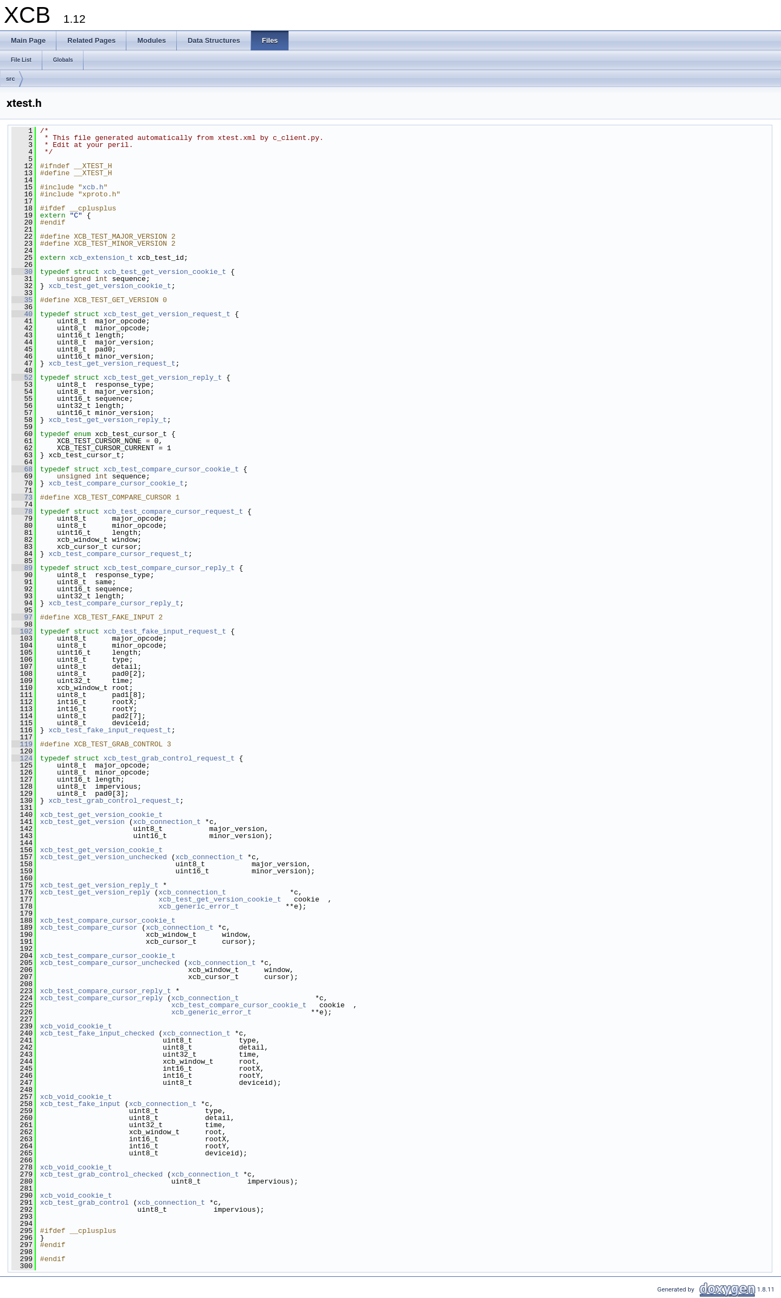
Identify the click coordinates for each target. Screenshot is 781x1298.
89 (22, 568)
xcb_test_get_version (82, 822)
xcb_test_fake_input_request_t (165, 631)
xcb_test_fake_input (80, 1104)
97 (22, 617)
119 (22, 744)
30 (22, 272)
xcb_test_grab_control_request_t (169, 758)
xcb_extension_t (101, 258)
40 (22, 314)
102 (22, 631)
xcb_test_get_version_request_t (167, 314)
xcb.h (93, 187)
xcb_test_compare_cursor (88, 927)
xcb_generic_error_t (198, 906)
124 (22, 758)
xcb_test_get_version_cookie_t (165, 272)
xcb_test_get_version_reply (95, 892)
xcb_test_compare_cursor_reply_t (169, 568)
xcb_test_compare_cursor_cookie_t (171, 469)
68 (22, 469)
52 (22, 377)
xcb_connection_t (167, 822)
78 (22, 511)
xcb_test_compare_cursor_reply (101, 998)
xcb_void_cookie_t (76, 1026)
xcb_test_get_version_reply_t (163, 377)
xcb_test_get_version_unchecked (103, 857)
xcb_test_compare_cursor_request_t (173, 511)
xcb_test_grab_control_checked (101, 1174)
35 (22, 300)
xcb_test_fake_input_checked (97, 1033)
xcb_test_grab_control (84, 1202)
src (10, 78)
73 (22, 497)
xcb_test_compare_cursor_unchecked (110, 963)
